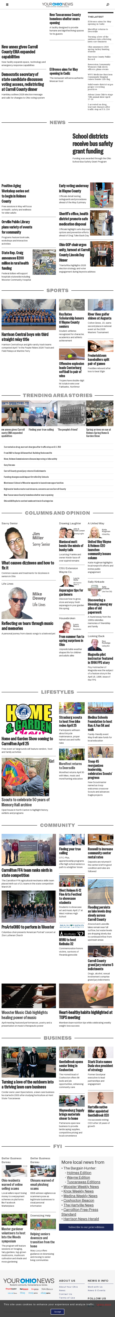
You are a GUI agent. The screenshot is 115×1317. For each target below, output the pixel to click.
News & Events (97, 1290)
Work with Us (95, 1287)
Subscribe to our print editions (86, 1227)
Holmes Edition (79, 1173)
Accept (57, 1311)
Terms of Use (67, 1298)
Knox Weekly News (78, 1191)
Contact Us (65, 1294)
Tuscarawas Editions (83, 1182)
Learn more (104, 1304)
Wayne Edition (78, 1177)
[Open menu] (7, 5)
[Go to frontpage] (57, 4)
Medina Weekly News (80, 1196)
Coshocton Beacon (78, 1200)
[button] (111, 404)
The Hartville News (78, 1205)
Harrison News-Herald (81, 1219)
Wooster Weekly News (81, 1187)
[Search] (108, 4)
